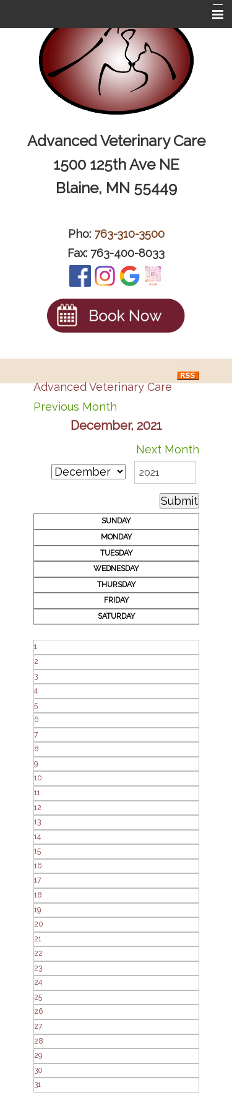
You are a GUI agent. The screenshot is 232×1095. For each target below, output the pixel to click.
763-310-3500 (129, 233)
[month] (88, 471)
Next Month (167, 449)
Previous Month (75, 406)
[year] (165, 472)
